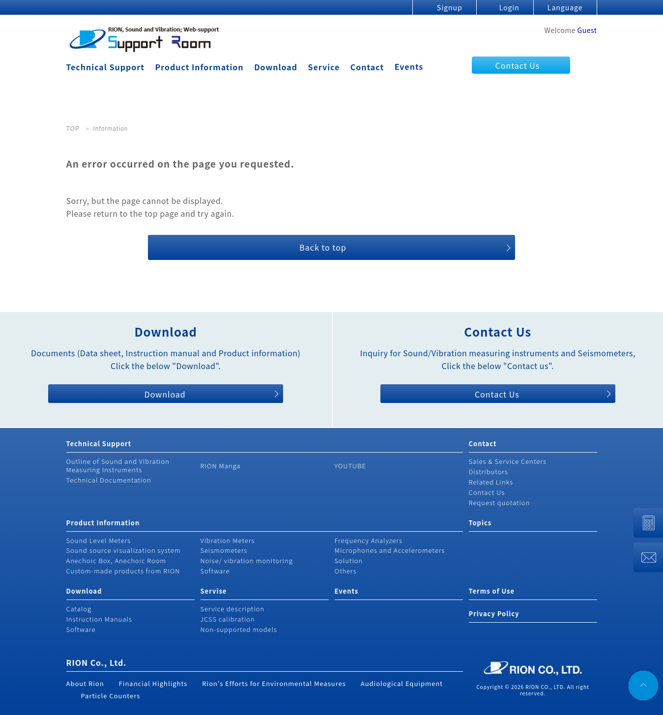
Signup (449, 7)
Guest (587, 30)
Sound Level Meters (98, 540)
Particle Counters (111, 695)
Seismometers (224, 550)
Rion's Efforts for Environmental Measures (274, 683)
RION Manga (221, 465)
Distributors (488, 471)
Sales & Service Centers (508, 461)
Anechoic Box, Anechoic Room (116, 560)
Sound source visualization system (123, 550)
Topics (480, 522)
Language (565, 7)
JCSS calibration (228, 619)
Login (509, 7)
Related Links (491, 481)
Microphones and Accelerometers (390, 550)
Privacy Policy (494, 613)
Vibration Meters (228, 540)
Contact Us (517, 65)
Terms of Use (492, 591)
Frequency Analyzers (369, 540)
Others (346, 570)
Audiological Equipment (402, 683)
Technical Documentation (108, 480)
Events (409, 66)
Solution (349, 560)
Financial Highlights (153, 683)
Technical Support (105, 67)
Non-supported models (239, 629)
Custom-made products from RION (123, 570)
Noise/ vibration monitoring (247, 560)
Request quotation (499, 502)
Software (215, 570)
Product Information (199, 67)
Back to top (322, 247)
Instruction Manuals (99, 619)
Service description (233, 608)
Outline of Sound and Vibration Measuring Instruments (118, 465)
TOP (73, 128)
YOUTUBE (351, 465)
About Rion (85, 683)
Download (275, 67)
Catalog (79, 608)
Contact (367, 67)
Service (324, 67)
